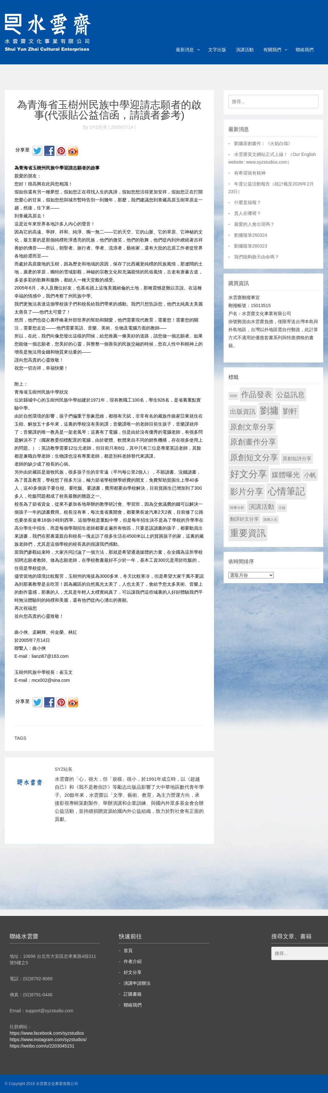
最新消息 (185, 49)
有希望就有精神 (250, 172)
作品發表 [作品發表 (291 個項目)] (256, 394)
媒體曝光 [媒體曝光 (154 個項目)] (286, 475)
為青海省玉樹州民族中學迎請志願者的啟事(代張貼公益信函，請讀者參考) (109, 110)
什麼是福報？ (247, 202)
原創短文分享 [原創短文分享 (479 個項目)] (254, 457)
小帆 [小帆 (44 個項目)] (310, 475)
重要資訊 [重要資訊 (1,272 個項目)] (248, 533)
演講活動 (245, 49)
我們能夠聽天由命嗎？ (256, 256)
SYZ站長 (63, 769)
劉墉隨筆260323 (250, 246)
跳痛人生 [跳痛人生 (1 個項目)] (270, 519)
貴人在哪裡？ (247, 213)
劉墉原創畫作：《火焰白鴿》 (263, 143)
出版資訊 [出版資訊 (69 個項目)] (243, 411)
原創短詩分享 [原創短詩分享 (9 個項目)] (297, 458)
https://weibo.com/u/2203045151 (42, 1045)
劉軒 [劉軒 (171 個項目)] (290, 411)
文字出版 (217, 49)
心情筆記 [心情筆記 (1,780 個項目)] (286, 491)
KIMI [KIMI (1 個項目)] (233, 396)
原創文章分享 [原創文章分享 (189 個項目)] (252, 427)
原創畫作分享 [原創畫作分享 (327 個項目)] (253, 441)
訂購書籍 (133, 994)
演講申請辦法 (137, 983)
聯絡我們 (305, 49)
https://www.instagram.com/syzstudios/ (48, 1039)
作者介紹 (133, 961)
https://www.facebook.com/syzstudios (47, 1033)
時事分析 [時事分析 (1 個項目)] (237, 508)
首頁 (128, 950)
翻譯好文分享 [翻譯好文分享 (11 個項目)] (244, 519)
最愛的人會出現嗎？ (254, 224)
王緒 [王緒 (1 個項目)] (281, 508)
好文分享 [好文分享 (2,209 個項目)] (248, 474)
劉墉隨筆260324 (250, 235)
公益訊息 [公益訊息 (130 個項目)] (290, 395)
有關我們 (272, 49)
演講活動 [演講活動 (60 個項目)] (261, 506)
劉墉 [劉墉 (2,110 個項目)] (269, 410)
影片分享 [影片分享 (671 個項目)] (246, 491)
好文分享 (133, 972)
